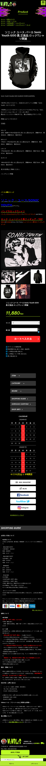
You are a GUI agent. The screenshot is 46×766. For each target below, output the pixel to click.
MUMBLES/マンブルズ (17, 515)
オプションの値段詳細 (14, 347)
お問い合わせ (34, 763)
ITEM (8, 21)
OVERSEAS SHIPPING (20, 404)
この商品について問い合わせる (17, 354)
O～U (28, 25)
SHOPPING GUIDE (19, 398)
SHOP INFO (16, 409)
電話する (11, 763)
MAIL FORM (15, 752)
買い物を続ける (12, 356)
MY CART (25, 756)
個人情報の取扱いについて (16, 722)
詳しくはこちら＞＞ (37, 610)
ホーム (3, 19)
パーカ (14, 21)
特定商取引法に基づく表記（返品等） (19, 349)
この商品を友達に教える (15, 351)
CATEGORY (10, 23)
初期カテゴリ (11, 19)
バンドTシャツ (20, 23)
